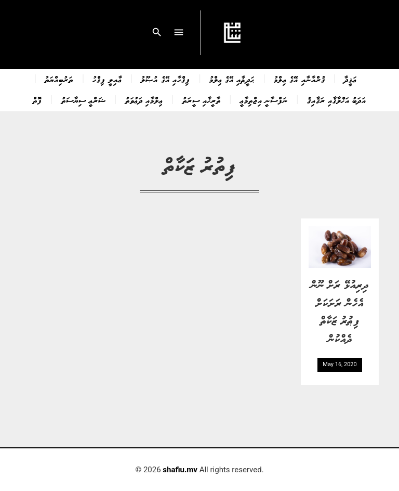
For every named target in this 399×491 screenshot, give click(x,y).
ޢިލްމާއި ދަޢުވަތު (144, 100)
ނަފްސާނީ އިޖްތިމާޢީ (264, 100)
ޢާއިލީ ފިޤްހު (107, 79)
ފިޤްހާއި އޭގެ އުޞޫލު (165, 79)
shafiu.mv (180, 469)
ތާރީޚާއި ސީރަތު (201, 100)
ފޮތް (37, 100)
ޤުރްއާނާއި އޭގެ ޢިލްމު (299, 79)
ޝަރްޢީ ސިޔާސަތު (83, 100)
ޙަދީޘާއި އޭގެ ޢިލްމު (232, 79)
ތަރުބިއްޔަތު (59, 79)
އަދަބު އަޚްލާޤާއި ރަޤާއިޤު (336, 100)
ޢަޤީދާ (350, 79)
